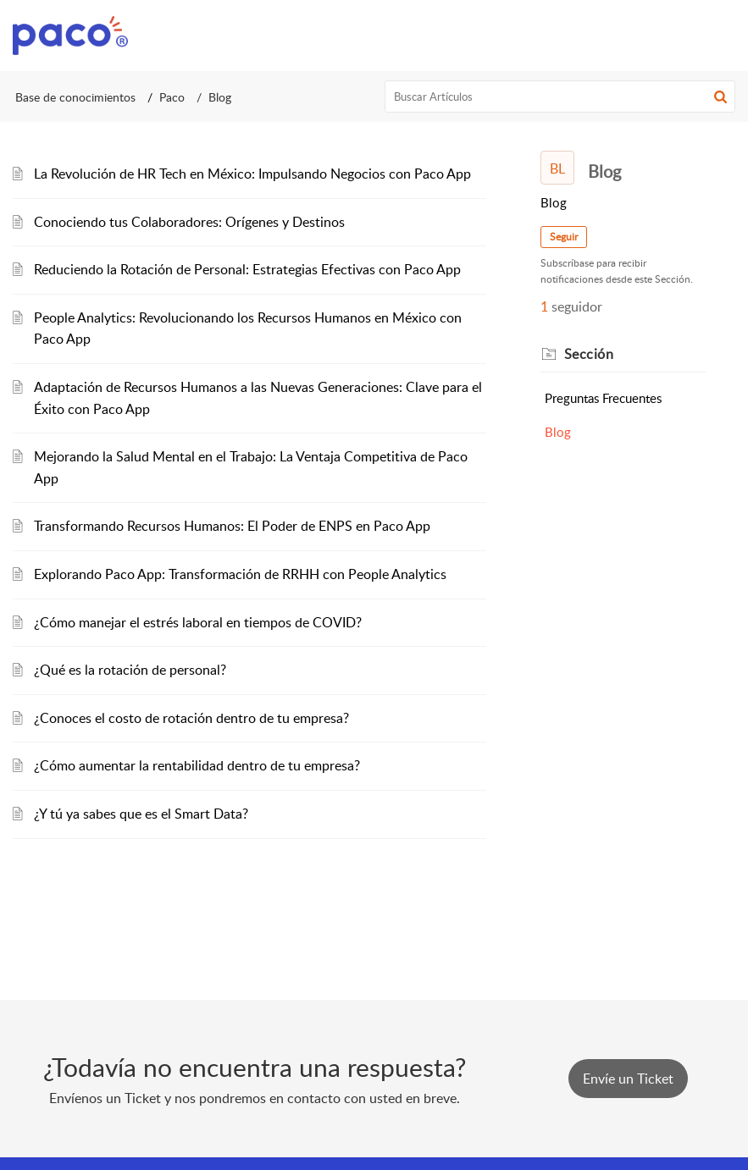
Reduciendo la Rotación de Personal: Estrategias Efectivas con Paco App (247, 269)
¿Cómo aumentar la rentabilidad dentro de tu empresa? (197, 765)
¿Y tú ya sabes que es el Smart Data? (141, 813)
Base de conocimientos (75, 97)
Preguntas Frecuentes (603, 397)
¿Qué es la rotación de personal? (130, 669)
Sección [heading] (589, 354)
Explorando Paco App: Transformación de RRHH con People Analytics (240, 574)
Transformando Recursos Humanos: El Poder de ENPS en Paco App (232, 525)
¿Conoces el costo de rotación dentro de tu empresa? (191, 718)
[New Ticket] (628, 1078)
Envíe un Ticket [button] (628, 1078)
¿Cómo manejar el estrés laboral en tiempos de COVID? (198, 622)
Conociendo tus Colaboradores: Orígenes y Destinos (189, 221)
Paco (172, 97)
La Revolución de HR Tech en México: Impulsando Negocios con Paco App (252, 173)
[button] (720, 96)
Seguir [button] (564, 236)
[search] (560, 96)
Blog (558, 431)
